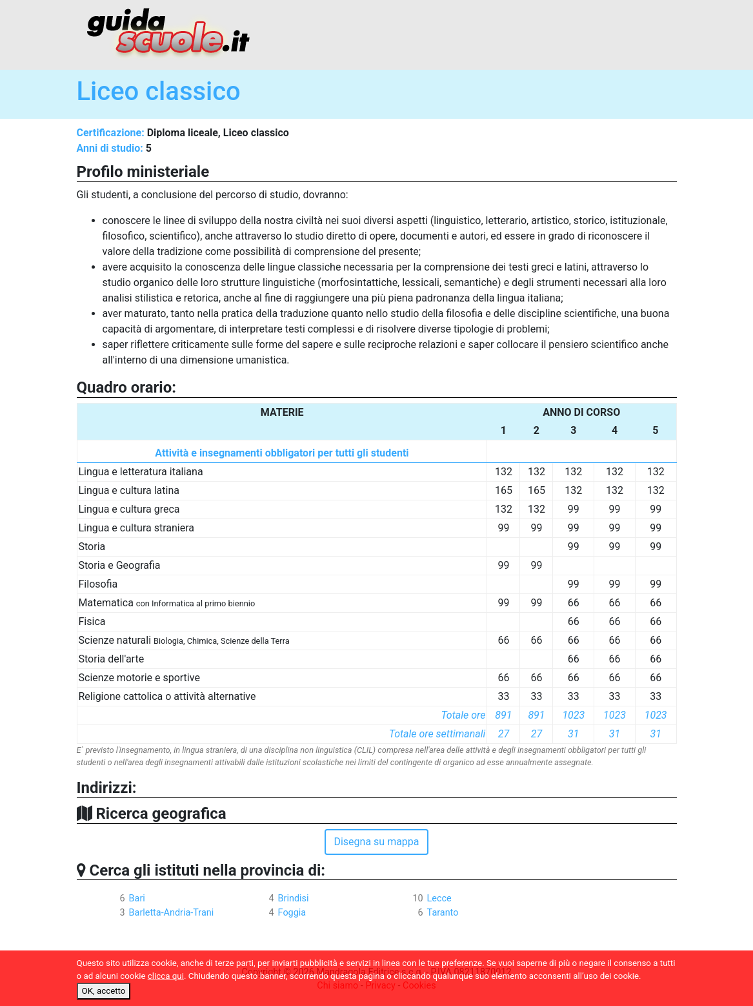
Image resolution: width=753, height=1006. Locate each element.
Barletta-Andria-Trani (171, 912)
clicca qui (166, 976)
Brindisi (293, 898)
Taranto (443, 912)
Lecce (439, 898)
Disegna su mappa (376, 842)
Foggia (292, 912)
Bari (137, 898)
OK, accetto (104, 991)
